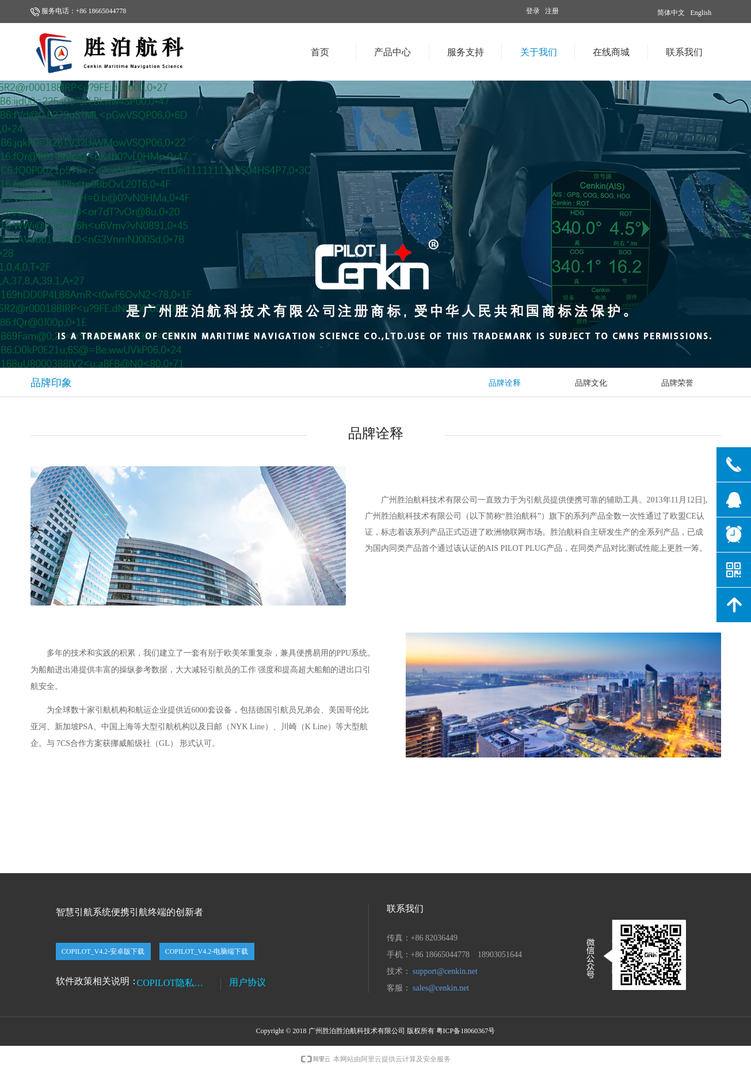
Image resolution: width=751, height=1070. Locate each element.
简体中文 (671, 13)
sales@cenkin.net (441, 988)
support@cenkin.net (445, 971)
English (701, 13)
